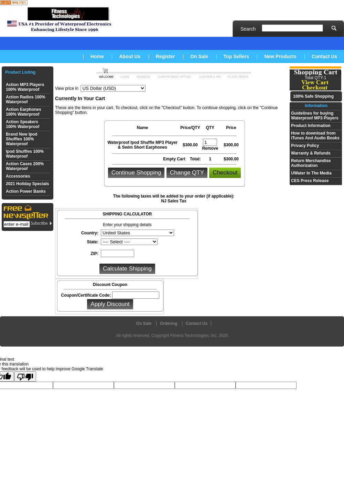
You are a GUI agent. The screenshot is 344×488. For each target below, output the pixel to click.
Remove (210, 148)
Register (165, 56)
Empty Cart (174, 159)
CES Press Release (310, 180)
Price (231, 127)
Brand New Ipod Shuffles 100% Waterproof (21, 139)
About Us (129, 56)
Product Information (311, 125)
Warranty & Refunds (311, 153)
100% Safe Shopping (313, 96)
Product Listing (20, 72)
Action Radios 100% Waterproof (25, 99)
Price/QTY (190, 127)
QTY (210, 127)
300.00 (191, 144)
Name (142, 127)
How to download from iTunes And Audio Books (315, 135)
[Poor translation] (25, 376)
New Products (280, 56)
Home (97, 56)
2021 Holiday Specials (27, 183)
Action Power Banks (26, 191)
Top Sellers (236, 56)
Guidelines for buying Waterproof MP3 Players (314, 115)
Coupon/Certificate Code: (86, 295)
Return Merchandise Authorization (311, 163)
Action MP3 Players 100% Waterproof (25, 87)
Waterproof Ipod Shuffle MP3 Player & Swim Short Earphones (142, 145)
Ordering (169, 323)
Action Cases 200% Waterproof (25, 166)
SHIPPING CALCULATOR (127, 214)
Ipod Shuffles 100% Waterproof (25, 154)
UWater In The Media (311, 173)
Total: (195, 159)
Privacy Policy (305, 145)
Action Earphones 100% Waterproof (23, 112)
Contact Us (324, 56)
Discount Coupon (110, 284)
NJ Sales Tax (173, 201)
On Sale (199, 56)
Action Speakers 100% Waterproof (23, 124)
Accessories (18, 176)
